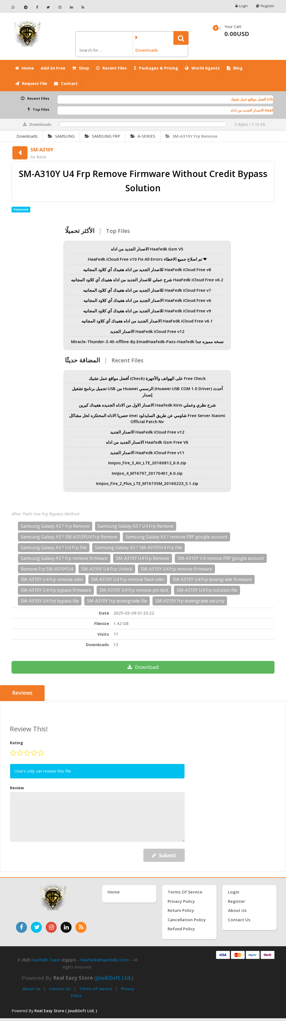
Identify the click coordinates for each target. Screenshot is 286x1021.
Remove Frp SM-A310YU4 (47, 569)
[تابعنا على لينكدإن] (66, 927)
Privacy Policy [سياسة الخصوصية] (181, 901)
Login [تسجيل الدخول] (233, 892)
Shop (80, 68)
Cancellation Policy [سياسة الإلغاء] (187, 919)
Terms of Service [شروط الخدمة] (185, 892)
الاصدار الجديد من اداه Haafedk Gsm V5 (147, 252)
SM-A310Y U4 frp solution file (207, 590)
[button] (181, 38)
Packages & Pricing (156, 68)
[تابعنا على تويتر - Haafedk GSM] (48, 7)
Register (265, 6)
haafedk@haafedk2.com (104, 959)
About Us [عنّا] (237, 910)
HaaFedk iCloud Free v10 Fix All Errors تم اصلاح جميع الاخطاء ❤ (147, 262)
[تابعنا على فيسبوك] (21, 927)
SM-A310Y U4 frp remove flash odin (127, 579)
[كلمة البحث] (104, 50)
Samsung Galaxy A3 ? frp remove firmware (64, 558)
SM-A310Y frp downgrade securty (189, 601)
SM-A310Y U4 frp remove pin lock (133, 590)
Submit (164, 855)
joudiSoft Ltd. (114, 977)
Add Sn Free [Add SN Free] (53, 68)
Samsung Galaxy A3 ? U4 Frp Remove (135, 526)
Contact (66, 83)
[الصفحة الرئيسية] (41, 33)
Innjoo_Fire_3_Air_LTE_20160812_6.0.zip (147, 466)
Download (143, 667)
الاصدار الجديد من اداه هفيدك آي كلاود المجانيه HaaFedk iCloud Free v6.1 (147, 324)
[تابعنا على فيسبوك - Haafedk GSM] (37, 7)
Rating (16, 742)
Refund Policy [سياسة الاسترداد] (181, 928)
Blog (235, 68)
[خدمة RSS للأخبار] (80, 927)
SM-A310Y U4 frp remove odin (52, 579)
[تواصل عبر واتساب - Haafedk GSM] (15, 7)
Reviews (22, 693)
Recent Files (111, 68)
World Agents (202, 68)
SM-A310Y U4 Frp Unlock (106, 569)
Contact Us (59, 988)
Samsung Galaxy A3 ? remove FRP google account (176, 537)
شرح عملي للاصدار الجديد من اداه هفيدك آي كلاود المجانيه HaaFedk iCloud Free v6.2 (147, 283)
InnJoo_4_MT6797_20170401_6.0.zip (147, 476)
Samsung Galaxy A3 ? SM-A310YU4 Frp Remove (69, 537)
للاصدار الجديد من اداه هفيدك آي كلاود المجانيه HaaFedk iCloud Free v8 (147, 272)
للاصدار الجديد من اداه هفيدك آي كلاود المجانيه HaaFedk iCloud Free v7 (147, 293)
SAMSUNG (61, 136)
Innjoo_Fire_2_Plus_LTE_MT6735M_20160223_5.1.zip (147, 486)
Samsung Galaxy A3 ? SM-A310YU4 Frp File (138, 547)
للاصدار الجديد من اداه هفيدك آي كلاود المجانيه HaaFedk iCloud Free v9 (147, 314)
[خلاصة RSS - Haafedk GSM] (83, 7)
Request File (31, 83)
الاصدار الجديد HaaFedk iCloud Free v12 (147, 334)
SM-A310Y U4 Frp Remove (142, 558)
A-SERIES (142, 136)
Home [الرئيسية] (24, 68)
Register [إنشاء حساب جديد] (236, 901)
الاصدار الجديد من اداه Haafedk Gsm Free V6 (147, 445)
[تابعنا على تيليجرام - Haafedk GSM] (25, 7)
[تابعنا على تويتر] (36, 927)
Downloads (27, 136)
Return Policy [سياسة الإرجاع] (181, 910)
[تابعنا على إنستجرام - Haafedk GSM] (60, 7)
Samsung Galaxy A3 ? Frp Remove (55, 526)
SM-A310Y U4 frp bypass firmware (56, 590)
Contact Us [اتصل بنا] (239, 919)
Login (241, 6)
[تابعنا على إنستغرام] (51, 927)
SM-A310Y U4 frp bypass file (50, 601)
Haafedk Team (45, 959)
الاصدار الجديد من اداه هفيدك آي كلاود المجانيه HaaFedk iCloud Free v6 (147, 303)
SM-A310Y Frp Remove (191, 136)
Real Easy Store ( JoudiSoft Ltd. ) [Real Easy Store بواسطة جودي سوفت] (65, 1010)
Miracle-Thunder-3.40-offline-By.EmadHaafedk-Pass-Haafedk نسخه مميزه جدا (147, 345)
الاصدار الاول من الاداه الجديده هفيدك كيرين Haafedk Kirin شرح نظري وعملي (147, 408)
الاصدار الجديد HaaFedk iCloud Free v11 (147, 455)
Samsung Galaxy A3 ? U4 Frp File (54, 547)
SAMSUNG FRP (102, 136)
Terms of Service (95, 988)
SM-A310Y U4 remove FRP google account (221, 558)
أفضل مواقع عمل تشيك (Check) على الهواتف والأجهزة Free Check (147, 381)
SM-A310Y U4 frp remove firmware (176, 569)
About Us (31, 988)
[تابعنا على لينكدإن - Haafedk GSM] (71, 7)
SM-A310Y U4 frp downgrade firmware (212, 579)
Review (17, 787)
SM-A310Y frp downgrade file (117, 601)
